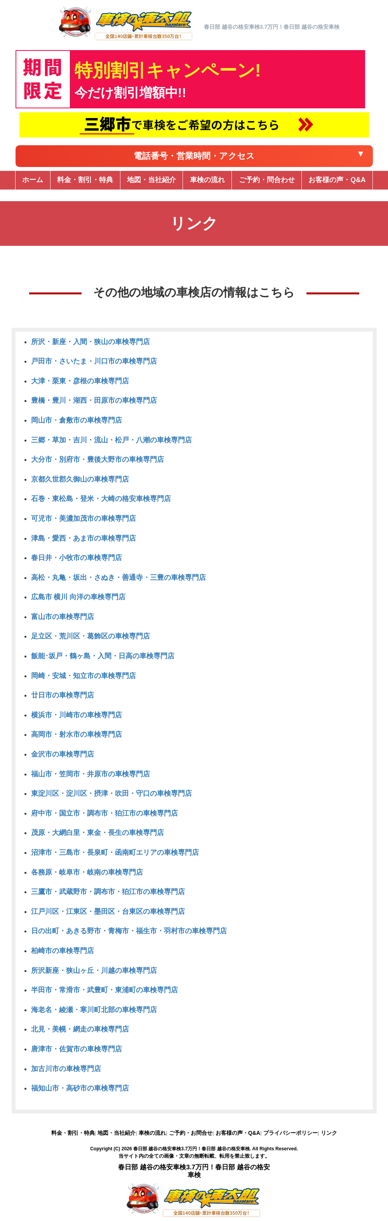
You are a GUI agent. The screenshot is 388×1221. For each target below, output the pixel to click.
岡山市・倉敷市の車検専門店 (76, 420)
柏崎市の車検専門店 (62, 951)
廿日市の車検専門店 (62, 695)
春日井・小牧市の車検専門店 (76, 558)
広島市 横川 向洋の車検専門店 (78, 597)
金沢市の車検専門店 (62, 754)
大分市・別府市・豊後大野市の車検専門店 (97, 459)
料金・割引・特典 (73, 1133)
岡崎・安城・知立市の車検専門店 (83, 676)
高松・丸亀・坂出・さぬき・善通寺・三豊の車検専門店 (118, 577)
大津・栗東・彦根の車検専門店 (80, 381)
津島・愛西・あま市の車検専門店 (83, 538)
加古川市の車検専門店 (66, 1069)
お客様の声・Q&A (238, 1133)
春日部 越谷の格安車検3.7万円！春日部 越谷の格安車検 (191, 1148)
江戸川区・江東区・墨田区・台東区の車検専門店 (108, 911)
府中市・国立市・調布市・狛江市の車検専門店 (104, 813)
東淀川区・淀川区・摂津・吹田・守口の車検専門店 (111, 793)
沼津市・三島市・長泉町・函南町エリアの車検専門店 (115, 852)
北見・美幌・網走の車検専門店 (80, 1029)
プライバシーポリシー (290, 1133)
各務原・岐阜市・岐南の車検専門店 (87, 872)
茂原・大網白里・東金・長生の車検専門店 (97, 833)
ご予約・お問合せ (190, 1133)
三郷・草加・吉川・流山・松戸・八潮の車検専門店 (111, 440)
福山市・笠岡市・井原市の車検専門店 (90, 774)
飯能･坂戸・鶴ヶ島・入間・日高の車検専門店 (102, 656)
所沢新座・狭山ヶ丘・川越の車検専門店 (94, 970)
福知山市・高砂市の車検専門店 (80, 1088)
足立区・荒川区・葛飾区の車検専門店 (90, 636)
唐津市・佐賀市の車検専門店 (76, 1049)
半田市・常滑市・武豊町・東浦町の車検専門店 (104, 990)
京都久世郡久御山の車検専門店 (80, 479)
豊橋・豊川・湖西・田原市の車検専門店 (94, 400)
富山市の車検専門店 (62, 617)
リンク (329, 1133)
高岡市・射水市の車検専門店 (76, 734)
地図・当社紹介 (116, 1133)
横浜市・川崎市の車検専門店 (76, 715)
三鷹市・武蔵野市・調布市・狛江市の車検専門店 (108, 892)
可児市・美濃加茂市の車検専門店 (83, 518)
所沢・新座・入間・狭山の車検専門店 (90, 342)
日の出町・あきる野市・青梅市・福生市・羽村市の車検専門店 (129, 931)
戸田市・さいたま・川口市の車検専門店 (94, 361)
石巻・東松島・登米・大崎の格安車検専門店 (101, 499)
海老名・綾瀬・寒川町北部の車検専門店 (94, 1010)
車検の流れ (152, 1133)
